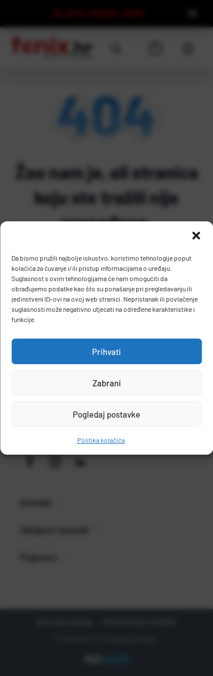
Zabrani (107, 383)
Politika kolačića (101, 440)
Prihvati (106, 352)
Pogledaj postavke (106, 414)
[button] (196, 235)
